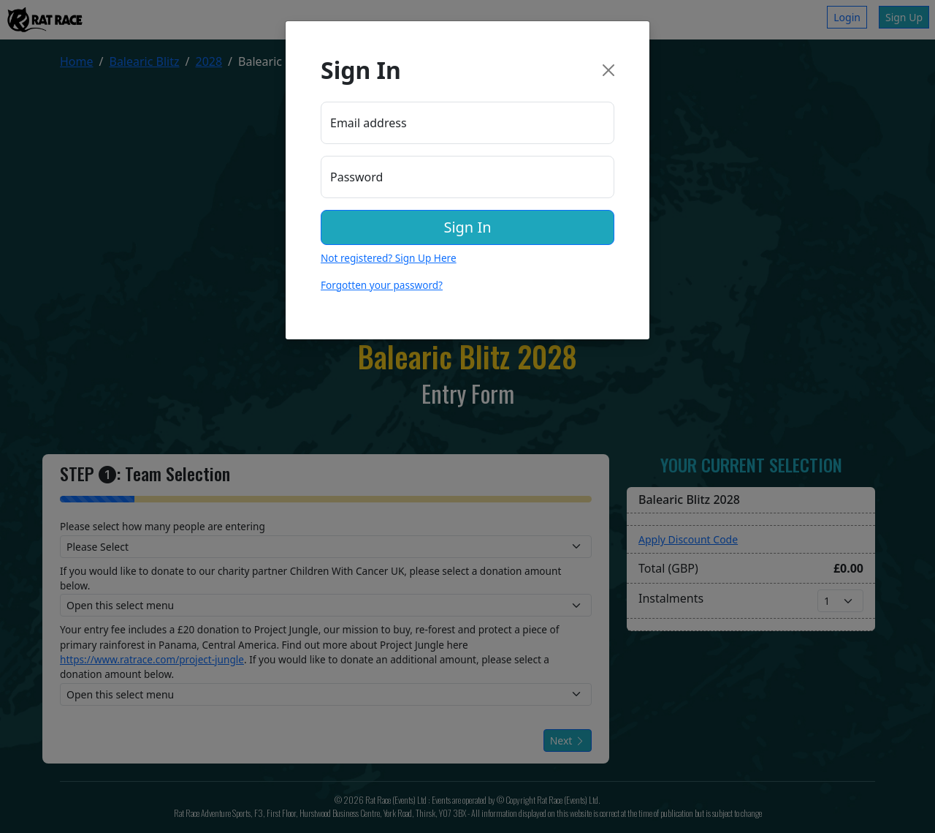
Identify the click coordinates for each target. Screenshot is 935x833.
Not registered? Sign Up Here (389, 258)
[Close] (608, 70)
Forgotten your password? (382, 285)
